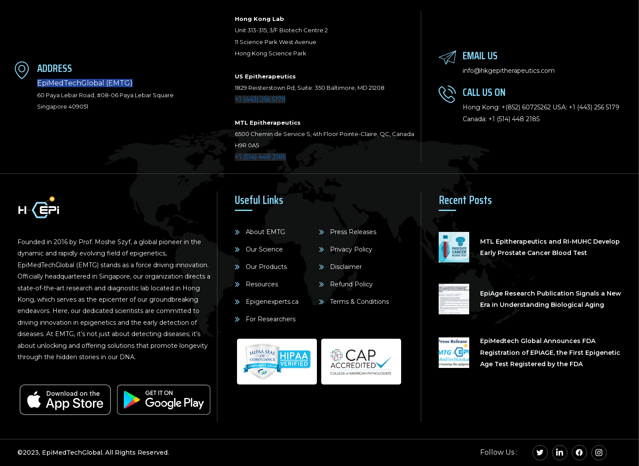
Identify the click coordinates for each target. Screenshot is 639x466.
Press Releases (353, 232)
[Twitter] (540, 452)
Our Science (264, 249)
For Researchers (270, 319)
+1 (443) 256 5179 (260, 99)
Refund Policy (351, 284)
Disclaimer (346, 267)
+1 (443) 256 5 (589, 107)
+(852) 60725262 (526, 107)
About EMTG (265, 232)
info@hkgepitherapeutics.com (509, 71)
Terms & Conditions (359, 302)
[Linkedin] (559, 452)
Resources (262, 284)
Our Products (266, 267)
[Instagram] (599, 452)
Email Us (480, 55)
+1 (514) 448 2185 (260, 157)
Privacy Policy (351, 249)
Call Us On (484, 92)
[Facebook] (579, 452)
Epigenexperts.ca (272, 302)
